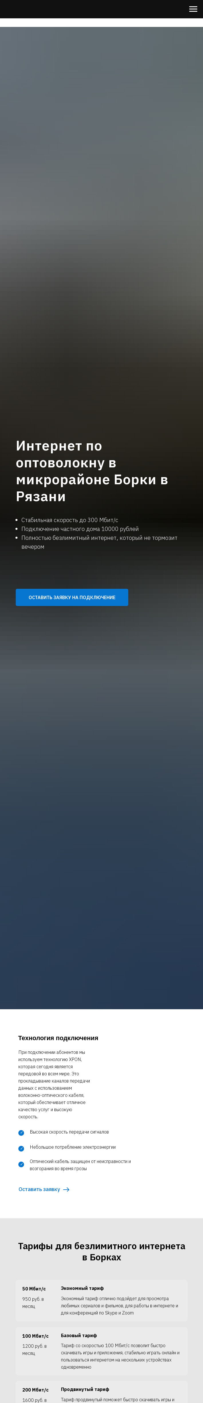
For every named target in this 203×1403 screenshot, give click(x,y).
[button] (72, 597)
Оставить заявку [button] (39, 1189)
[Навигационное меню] (193, 9)
